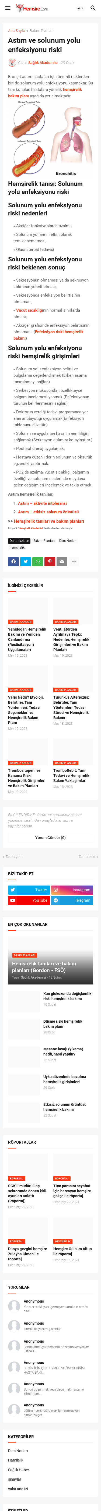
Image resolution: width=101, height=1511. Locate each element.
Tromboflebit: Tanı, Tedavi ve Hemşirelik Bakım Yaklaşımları (71, 775)
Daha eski (87, 857)
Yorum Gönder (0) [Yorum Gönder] (50, 838)
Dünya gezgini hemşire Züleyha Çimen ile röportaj (27, 1254)
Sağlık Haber (18, 1470)
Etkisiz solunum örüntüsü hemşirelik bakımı (64, 1107)
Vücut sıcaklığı (29, 310)
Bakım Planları (42, 31)
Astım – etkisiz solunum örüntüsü (48, 512)
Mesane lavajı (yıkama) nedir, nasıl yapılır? (63, 1051)
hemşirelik (17, 547)
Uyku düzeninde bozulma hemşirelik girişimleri (64, 1079)
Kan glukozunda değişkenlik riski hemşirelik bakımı (67, 996)
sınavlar (14, 1479)
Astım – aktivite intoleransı (42, 503)
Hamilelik (15, 1460)
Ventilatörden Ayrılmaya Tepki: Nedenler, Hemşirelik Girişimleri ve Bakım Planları (71, 639)
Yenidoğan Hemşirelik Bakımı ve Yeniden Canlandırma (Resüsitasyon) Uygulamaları (27, 639)
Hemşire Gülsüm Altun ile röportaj (72, 1251)
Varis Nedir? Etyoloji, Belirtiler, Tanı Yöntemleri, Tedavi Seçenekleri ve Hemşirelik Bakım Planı (26, 710)
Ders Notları (67, 541)
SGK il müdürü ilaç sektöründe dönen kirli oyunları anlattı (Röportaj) (27, 1193)
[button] (7, 8)
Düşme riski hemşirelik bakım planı (62, 1024)
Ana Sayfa (16, 31)
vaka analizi (18, 1489)
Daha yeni (14, 857)
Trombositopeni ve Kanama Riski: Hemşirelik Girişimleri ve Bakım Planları (27, 778)
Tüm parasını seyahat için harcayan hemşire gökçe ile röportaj (72, 1191)
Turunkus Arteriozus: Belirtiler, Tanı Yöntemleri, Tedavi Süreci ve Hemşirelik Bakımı (71, 707)
